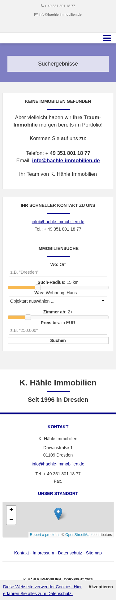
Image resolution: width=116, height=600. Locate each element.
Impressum (43, 552)
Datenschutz (70, 552)
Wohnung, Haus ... (58, 292)
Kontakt (21, 552)
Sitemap (94, 552)
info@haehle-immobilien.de (60, 14)
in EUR (58, 322)
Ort (58, 264)
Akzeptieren (100, 586)
